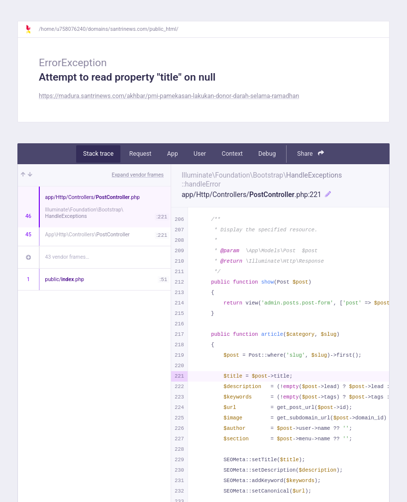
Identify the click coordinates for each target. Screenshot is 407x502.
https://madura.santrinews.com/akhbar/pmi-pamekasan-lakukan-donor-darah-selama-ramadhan (169, 96)
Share (310, 153)
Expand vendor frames (138, 175)
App (172, 153)
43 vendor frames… (67, 257)
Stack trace (98, 153)
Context (231, 153)
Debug (267, 153)
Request (140, 153)
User (200, 153)
